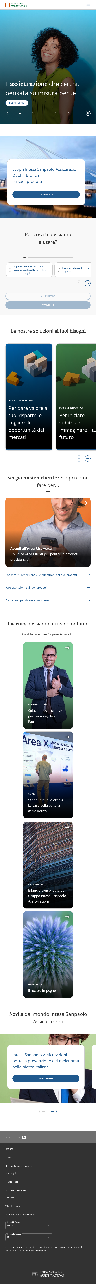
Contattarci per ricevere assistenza (27, 600)
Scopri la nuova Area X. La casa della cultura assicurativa (46, 805)
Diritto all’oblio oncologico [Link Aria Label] (18, 1165)
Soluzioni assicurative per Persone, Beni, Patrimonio (45, 716)
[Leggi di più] (46, 194)
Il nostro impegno (42, 990)
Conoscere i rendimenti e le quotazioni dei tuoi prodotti (41, 575)
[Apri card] (48, 775)
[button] (7, 113)
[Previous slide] (43, 1111)
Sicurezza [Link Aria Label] (10, 1197)
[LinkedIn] (24, 1137)
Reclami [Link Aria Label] (9, 1148)
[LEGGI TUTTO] (45, 1078)
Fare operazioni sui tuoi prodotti (26, 587)
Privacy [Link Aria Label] (9, 1157)
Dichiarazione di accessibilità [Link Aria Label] (20, 1214)
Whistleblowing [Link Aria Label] (13, 1206)
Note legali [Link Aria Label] (10, 1173)
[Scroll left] (79, 283)
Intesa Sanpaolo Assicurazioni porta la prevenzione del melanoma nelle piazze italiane (45, 1061)
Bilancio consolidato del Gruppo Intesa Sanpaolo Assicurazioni (47, 895)
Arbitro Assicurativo (15, 1190)
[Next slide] (53, 1111)
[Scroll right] (88, 283)
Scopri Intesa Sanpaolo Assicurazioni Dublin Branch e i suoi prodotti (46, 175)
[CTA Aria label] (48, 532)
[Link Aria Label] (41, 575)
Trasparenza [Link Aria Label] (11, 1181)
